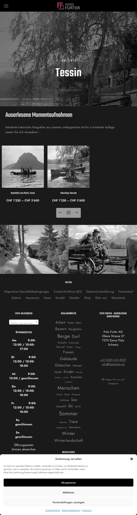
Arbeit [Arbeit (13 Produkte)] (60, 322)
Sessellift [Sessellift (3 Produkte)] (61, 406)
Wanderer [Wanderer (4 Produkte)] (75, 427)
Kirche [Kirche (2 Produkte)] (79, 372)
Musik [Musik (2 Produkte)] (60, 394)
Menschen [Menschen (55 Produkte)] (69, 387)
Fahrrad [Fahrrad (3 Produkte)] (60, 347)
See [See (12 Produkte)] (74, 399)
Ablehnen (68, 492)
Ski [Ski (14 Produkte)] (70, 406)
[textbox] (24, 323)
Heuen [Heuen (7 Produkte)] (77, 365)
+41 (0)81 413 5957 (113, 360)
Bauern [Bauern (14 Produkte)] (61, 329)
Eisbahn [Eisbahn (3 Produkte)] (62, 342)
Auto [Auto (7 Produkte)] (70, 322)
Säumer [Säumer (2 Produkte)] (63, 422)
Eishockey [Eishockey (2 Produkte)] (74, 342)
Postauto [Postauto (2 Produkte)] (76, 394)
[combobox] (24, 322)
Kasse (47, 298)
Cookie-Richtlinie (52, 510)
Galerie (16, 298)
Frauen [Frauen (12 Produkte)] (68, 352)
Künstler (74, 298)
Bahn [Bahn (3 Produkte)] (79, 323)
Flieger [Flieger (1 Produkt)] (78, 347)
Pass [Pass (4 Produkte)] (67, 394)
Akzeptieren (68, 483)
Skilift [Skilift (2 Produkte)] (78, 406)
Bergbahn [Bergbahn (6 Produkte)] (75, 329)
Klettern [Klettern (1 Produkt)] (58, 377)
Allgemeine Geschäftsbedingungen (26, 292)
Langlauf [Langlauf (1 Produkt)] (68, 381)
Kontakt (60, 298)
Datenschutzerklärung (71, 510)
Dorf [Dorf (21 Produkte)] (76, 336)
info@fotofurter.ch (113, 364)
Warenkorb (118, 298)
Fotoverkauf (125, 292)
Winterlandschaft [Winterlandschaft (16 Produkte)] (68, 440)
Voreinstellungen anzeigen (68, 502)
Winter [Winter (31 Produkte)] (68, 433)
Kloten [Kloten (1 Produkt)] (66, 377)
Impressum (87, 510)
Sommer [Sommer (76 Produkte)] (68, 413)
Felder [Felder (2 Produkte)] (70, 347)
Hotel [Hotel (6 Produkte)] (58, 372)
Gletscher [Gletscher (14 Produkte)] (63, 365)
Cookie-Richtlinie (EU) (68, 292)
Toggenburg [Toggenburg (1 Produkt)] (61, 427)
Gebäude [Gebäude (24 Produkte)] (68, 359)
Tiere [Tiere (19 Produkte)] (73, 421)
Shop (87, 298)
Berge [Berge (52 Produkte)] (63, 336)
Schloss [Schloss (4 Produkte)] (64, 400)
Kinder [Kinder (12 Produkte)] (69, 371)
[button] (131, 459)
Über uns (101, 298)
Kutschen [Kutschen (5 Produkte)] (76, 377)
